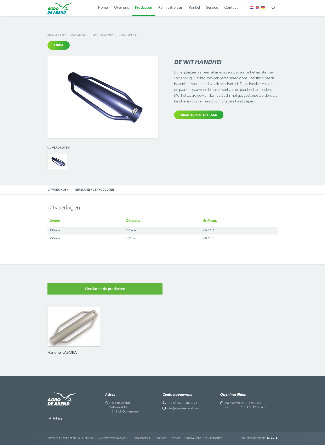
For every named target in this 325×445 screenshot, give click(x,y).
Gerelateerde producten (94, 190)
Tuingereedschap (102, 35)
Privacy (89, 438)
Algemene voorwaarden (113, 438)
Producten (78, 35)
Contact (161, 438)
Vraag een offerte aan (198, 115)
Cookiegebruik (142, 438)
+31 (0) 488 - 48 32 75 (182, 402)
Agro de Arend (56, 35)
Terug (58, 45)
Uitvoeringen (58, 190)
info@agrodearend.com (183, 408)
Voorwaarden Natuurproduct (204, 438)
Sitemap (176, 438)
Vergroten (61, 147)
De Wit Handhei (128, 35)
